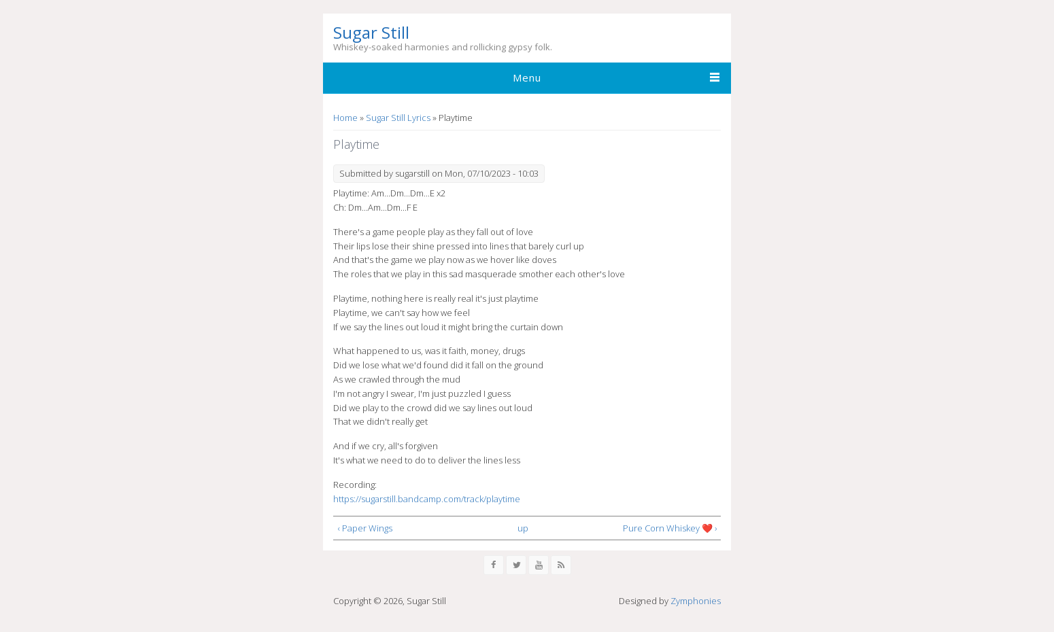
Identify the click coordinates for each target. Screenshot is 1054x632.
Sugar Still (371, 33)
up (522, 528)
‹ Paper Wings (365, 528)
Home (345, 117)
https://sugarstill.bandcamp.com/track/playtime (426, 499)
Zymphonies (695, 601)
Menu (527, 77)
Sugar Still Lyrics (398, 117)
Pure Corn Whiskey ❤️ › (670, 528)
